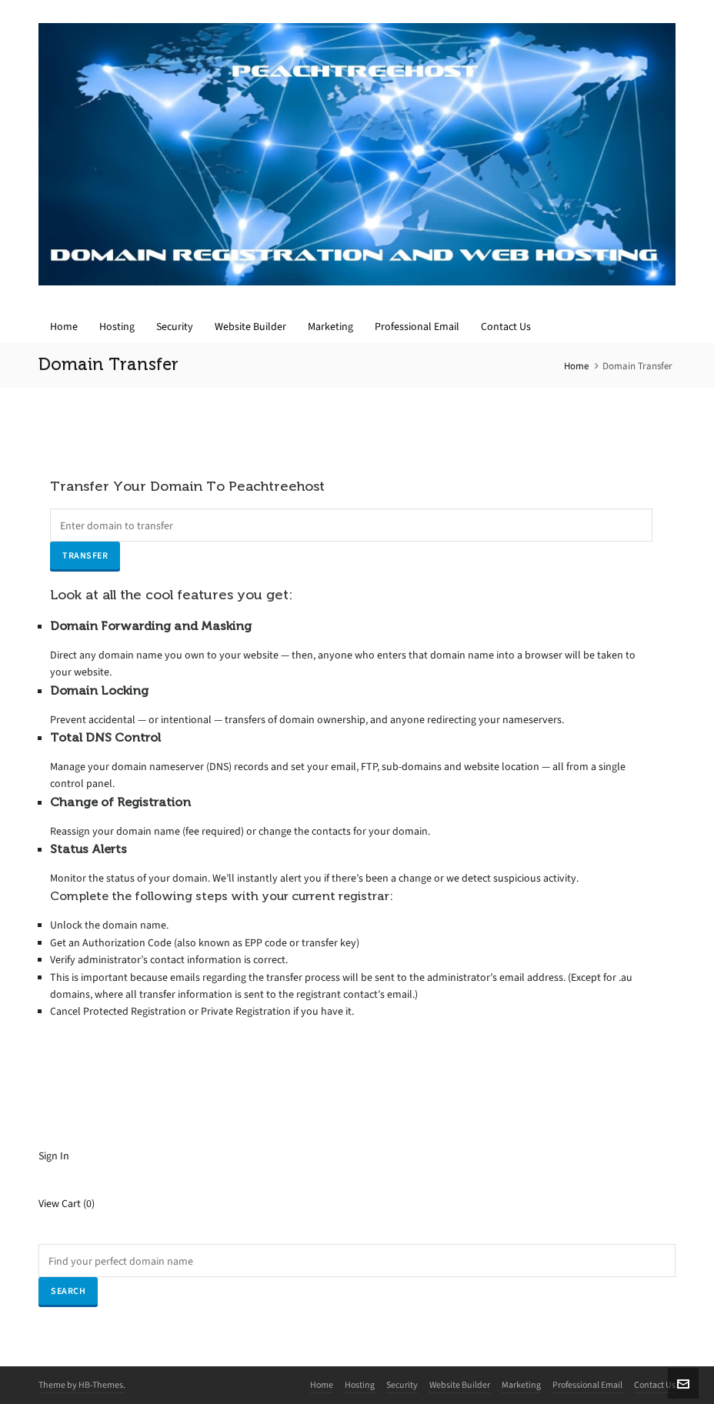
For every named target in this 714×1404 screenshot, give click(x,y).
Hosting (360, 1385)
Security (402, 1385)
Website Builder (459, 1385)
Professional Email (587, 1385)
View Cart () (66, 1203)
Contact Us (655, 1385)
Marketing (521, 1385)
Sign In (53, 1156)
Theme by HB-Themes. (81, 1385)
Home (576, 365)
